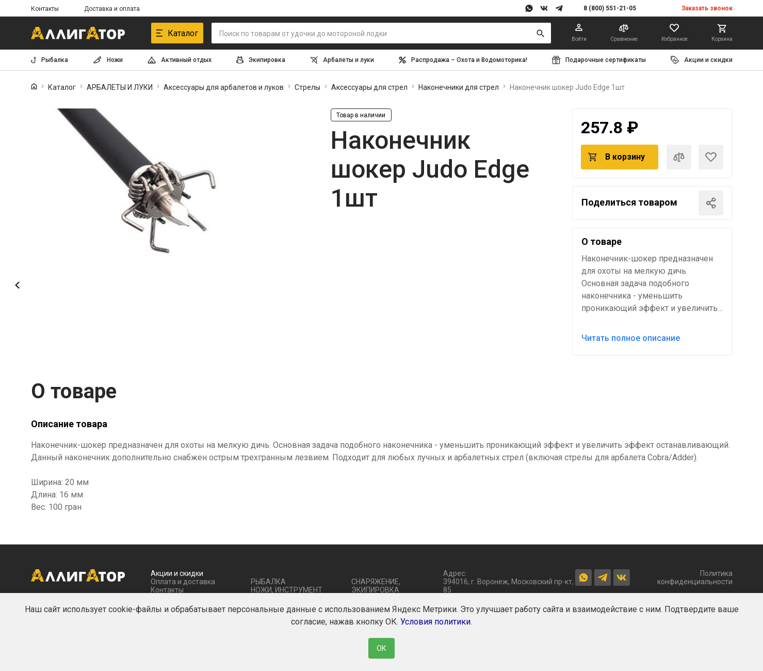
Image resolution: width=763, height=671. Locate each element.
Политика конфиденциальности (695, 577)
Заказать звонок (707, 8)
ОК (381, 648)
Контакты (45, 8)
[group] (170, 208)
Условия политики (435, 622)
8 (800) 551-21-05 (609, 8)
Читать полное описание (630, 338)
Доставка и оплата (112, 8)
